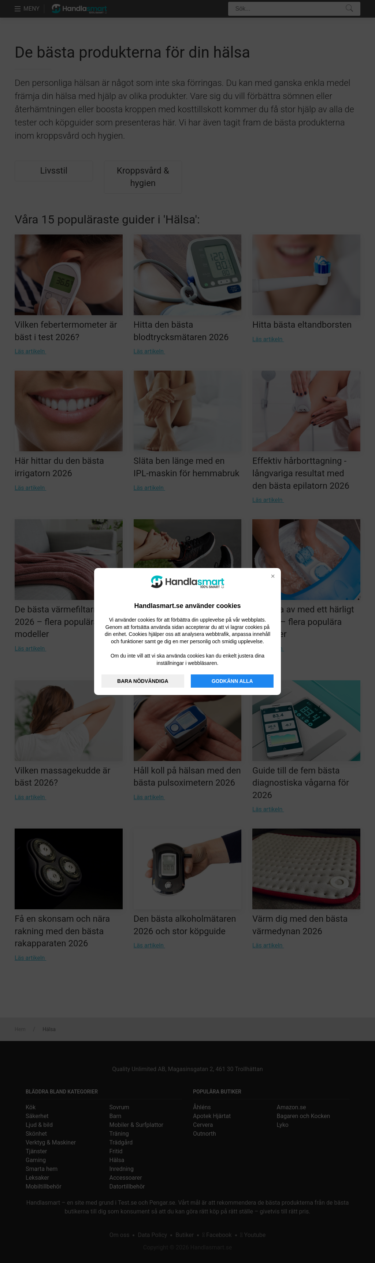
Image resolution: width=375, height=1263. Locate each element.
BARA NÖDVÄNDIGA (142, 681)
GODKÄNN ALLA (232, 681)
